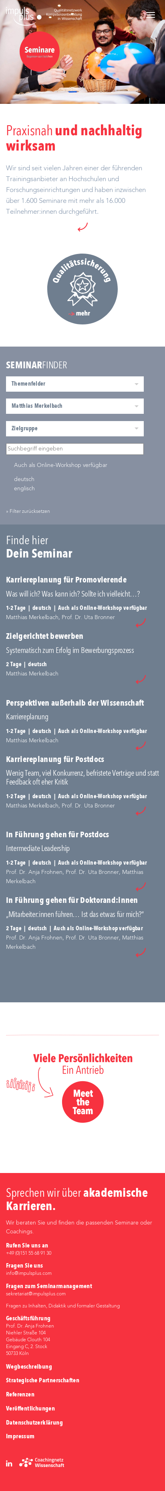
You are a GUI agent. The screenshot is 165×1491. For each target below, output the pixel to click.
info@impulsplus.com (29, 1273)
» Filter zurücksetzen (28, 511)
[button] (83, 226)
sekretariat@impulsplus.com (36, 1294)
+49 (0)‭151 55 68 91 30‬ (28, 1253)
